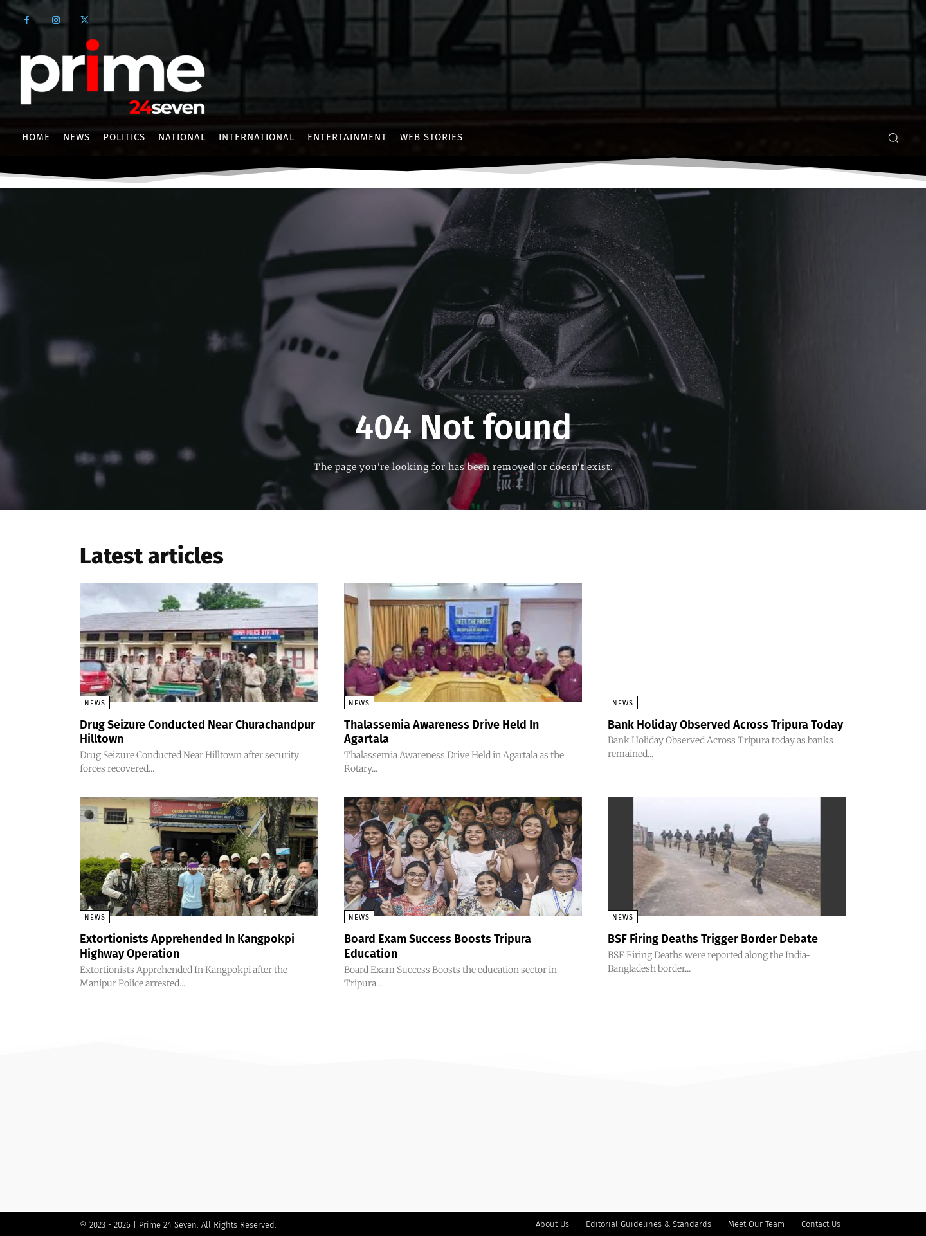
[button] (893, 137)
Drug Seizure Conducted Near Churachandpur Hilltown (165, 731)
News (94, 703)
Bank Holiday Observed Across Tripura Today (720, 731)
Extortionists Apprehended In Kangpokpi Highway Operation (170, 944)
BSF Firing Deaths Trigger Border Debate (726, 937)
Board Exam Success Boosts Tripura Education (448, 944)
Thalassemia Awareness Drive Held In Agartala (454, 731)
